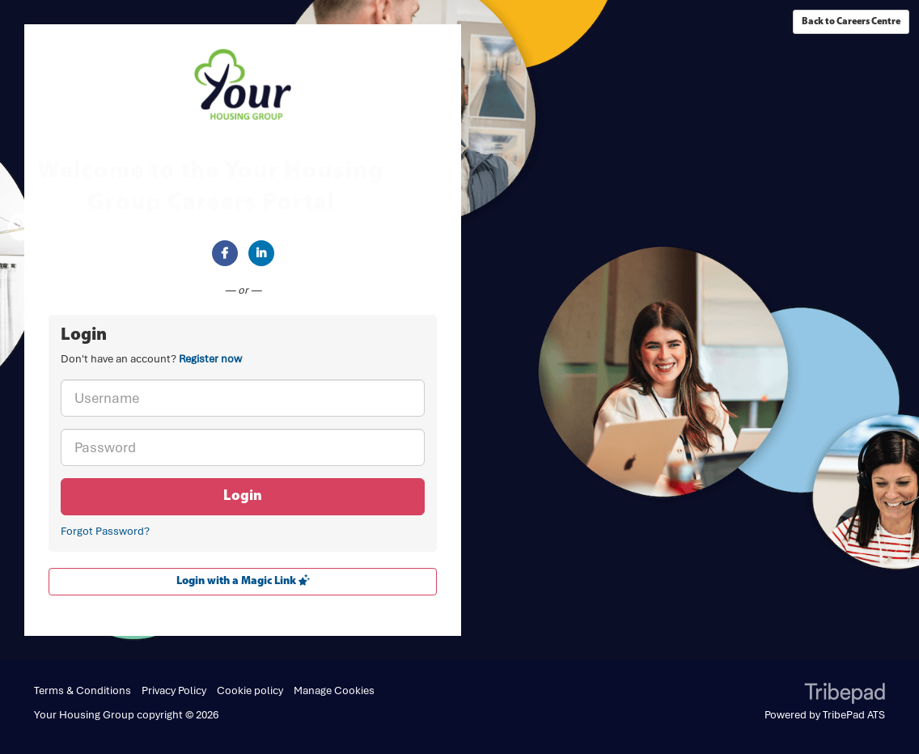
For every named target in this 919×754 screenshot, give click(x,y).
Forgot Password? (105, 531)
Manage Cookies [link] (334, 690)
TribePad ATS (854, 715)
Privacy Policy (174, 690)
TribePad (844, 695)
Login (242, 496)
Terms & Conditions (82, 690)
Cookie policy (250, 690)
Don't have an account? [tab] (151, 359)
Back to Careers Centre (851, 22)
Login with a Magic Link (243, 580)
